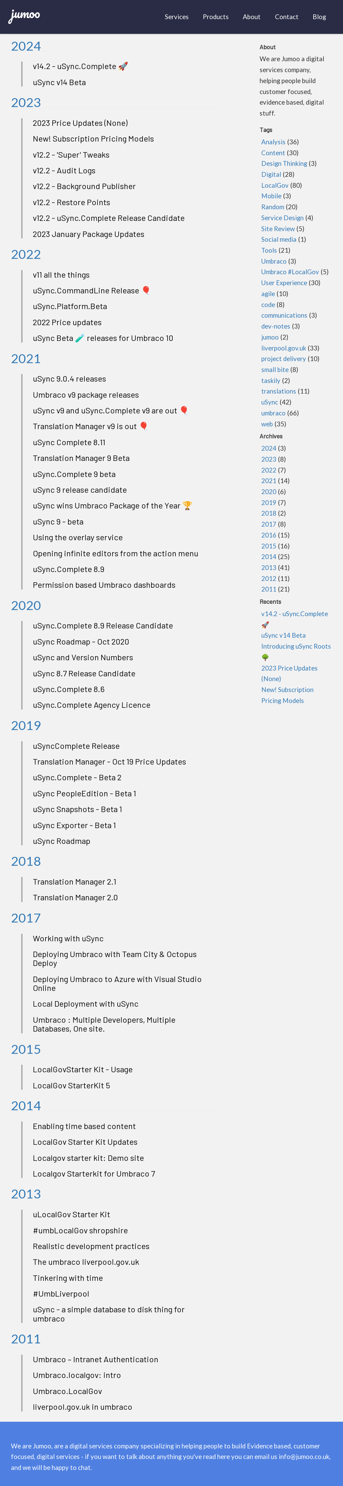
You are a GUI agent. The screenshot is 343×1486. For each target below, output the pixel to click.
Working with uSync (68, 938)
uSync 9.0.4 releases (69, 378)
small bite (275, 369)
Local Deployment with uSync (85, 1003)
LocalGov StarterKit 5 (71, 1085)
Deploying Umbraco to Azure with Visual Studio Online (117, 983)
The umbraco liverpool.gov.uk (86, 1261)
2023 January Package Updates (88, 234)
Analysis (273, 142)
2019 (26, 725)
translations (278, 391)
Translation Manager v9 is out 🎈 (91, 426)
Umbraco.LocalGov (67, 1391)
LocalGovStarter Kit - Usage (83, 1069)
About (252, 17)
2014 (26, 1105)
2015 (26, 1049)
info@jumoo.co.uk (304, 1456)
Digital (271, 174)
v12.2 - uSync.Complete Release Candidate (109, 218)
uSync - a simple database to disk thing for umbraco (109, 1313)
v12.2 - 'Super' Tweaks (71, 154)
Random (272, 207)
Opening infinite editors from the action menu (115, 553)
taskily (270, 380)
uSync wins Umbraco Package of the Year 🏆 (113, 505)
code (268, 304)
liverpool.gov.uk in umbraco (82, 1406)
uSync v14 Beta (59, 82)
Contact (287, 17)
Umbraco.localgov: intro (77, 1375)
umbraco (273, 413)
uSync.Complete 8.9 (68, 569)
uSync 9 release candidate (80, 489)
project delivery (283, 358)
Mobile (271, 196)
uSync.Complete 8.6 (69, 689)
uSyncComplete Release (76, 746)
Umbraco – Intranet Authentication (95, 1359)
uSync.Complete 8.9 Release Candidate (103, 625)
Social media (278, 239)
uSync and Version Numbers (83, 657)
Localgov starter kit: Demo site (88, 1158)
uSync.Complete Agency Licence (91, 704)
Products (216, 17)
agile (268, 293)
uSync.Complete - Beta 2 (77, 777)
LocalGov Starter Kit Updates (85, 1141)
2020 (26, 605)
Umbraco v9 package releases (86, 394)
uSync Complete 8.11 (69, 442)
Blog (319, 17)
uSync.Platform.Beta (70, 306)
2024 (26, 45)
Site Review (278, 229)
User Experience (284, 283)
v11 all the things (61, 274)
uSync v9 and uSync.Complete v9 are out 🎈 (111, 410)
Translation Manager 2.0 (75, 897)
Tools (269, 250)
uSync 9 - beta (58, 521)
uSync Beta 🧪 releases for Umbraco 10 (103, 338)
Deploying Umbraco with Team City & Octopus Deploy (115, 958)
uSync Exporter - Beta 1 (74, 825)
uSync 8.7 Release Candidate (84, 673)
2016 (268, 535)
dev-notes (275, 326)
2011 (26, 1338)
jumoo (25, 13)
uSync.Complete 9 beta (74, 474)
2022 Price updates (67, 322)
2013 (26, 1193)
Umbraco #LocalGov (290, 272)
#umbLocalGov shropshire (80, 1230)
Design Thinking (284, 163)
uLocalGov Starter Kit (71, 1214)
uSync (269, 402)
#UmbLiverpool (61, 1293)
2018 (26, 860)
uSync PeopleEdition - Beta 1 (84, 793)
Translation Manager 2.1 (74, 881)
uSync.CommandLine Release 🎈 (92, 290)
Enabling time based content (84, 1126)
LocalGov (275, 185)
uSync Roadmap (61, 841)
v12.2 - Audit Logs (64, 170)
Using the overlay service (78, 537)
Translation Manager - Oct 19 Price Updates (109, 761)
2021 (26, 358)
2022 (26, 254)
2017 (26, 917)
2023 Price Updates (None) (80, 123)
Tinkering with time (68, 1278)
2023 (26, 102)
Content (273, 153)
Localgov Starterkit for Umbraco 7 (94, 1173)
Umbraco (274, 261)
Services (177, 17)
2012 (268, 578)
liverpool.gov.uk (283, 348)
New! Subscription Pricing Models (93, 138)
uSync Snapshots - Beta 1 (77, 809)
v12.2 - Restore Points (71, 202)
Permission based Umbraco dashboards (104, 584)
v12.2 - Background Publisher (84, 186)
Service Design (282, 218)
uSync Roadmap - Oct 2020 (81, 641)
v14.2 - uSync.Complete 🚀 (80, 66)
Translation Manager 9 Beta (81, 458)
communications (284, 315)
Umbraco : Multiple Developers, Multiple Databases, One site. (104, 1023)
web (267, 424)
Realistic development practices (91, 1246)
